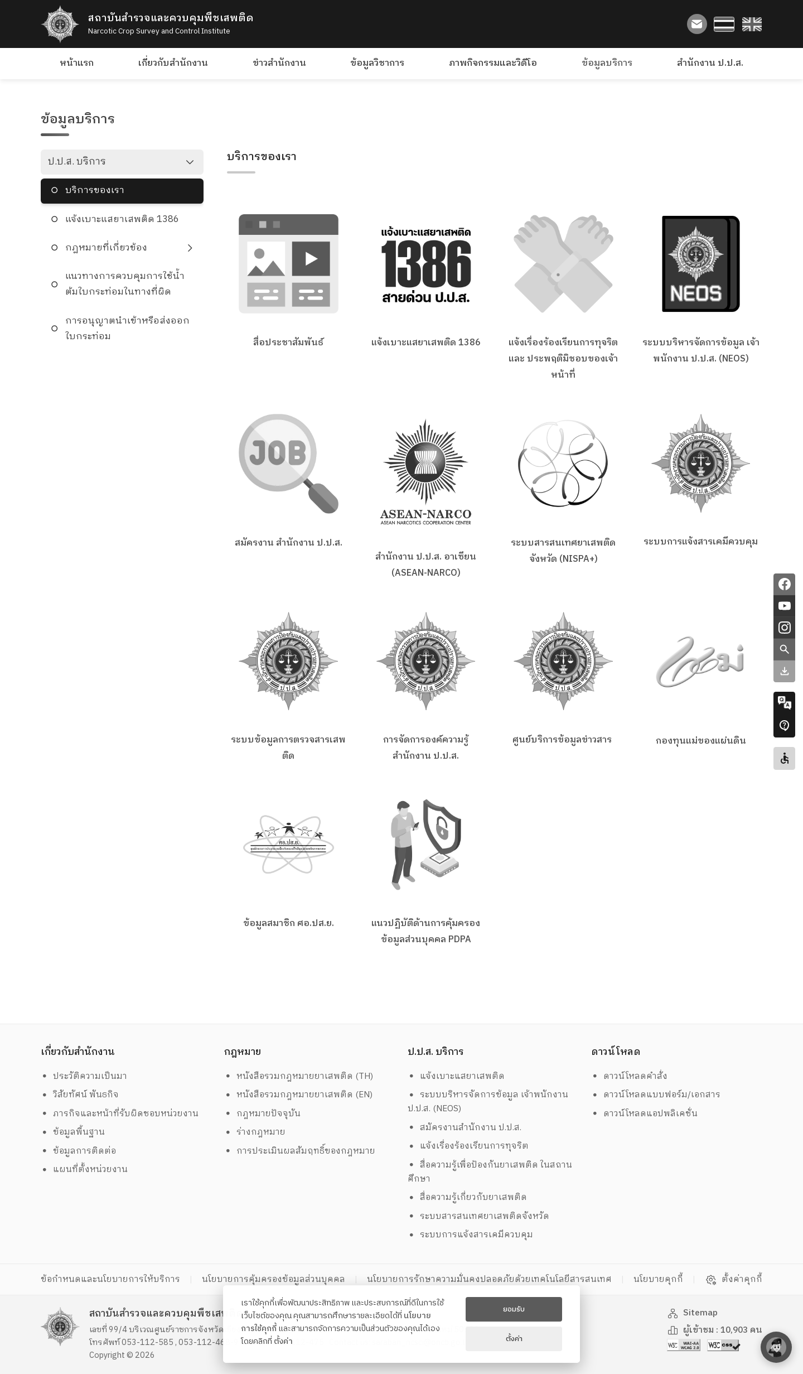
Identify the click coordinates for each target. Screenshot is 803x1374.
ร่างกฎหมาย (255, 1132)
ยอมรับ (514, 1309)
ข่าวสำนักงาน (279, 63)
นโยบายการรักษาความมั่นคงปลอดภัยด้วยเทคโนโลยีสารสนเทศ (489, 1279)
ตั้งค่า (283, 1341)
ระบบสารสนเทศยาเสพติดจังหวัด (479, 1216)
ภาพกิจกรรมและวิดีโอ (493, 63)
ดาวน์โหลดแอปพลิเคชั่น (644, 1114)
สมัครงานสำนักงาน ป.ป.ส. (465, 1128)
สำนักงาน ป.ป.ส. (710, 63)
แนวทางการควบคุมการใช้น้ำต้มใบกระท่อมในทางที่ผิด (125, 284)
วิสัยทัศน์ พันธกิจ (80, 1095)
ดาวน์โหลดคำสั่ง (629, 1076)
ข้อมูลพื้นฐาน (73, 1132)
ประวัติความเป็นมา (84, 1076)
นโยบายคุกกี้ (658, 1279)
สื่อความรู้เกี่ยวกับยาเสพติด (468, 1197)
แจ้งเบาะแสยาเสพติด (456, 1076)
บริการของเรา (94, 190)
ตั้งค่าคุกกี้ (733, 1280)
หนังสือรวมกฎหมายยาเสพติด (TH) (299, 1076)
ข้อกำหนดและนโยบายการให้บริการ (110, 1279)
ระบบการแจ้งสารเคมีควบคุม (471, 1235)
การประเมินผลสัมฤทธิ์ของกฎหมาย (300, 1151)
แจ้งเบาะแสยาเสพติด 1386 (122, 219)
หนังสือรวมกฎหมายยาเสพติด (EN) (298, 1095)
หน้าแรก (77, 63)
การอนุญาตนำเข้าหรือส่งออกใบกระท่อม (127, 329)
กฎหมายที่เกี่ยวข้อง (106, 247)
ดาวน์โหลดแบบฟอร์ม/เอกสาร (656, 1095)
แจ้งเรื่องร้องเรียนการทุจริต (468, 1146)
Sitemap (692, 1313)
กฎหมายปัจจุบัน (262, 1114)
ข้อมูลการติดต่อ (79, 1151)
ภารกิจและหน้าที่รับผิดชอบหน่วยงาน (120, 1114)
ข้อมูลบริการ (607, 63)
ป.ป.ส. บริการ (77, 162)
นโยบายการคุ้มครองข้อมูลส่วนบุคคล (273, 1279)
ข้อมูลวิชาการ (377, 63)
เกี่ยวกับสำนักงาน (173, 63)
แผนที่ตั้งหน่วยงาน (84, 1170)
